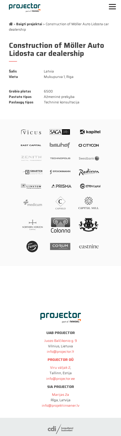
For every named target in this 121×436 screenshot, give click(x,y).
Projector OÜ (61, 359)
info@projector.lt (60, 351)
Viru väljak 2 (60, 367)
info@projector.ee (60, 378)
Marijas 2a (60, 394)
